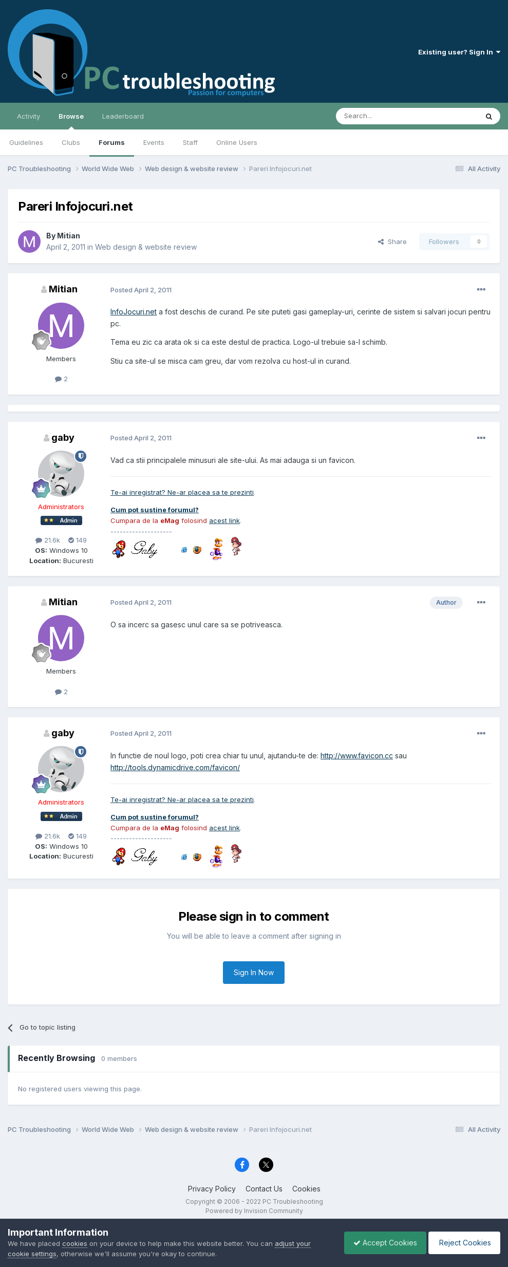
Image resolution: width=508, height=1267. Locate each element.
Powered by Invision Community (254, 1211)
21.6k (47, 540)
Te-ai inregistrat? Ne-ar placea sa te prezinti (182, 492)
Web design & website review (146, 247)
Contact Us (264, 1188)
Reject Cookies (463, 1242)
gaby (62, 437)
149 (77, 540)
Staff (190, 142)
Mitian (68, 235)
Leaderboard (123, 116)
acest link (224, 520)
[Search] (380, 116)
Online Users (236, 142)
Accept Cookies (380, 1242)
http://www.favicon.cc (357, 755)
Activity (28, 116)
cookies (74, 1243)
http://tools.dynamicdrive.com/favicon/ (175, 767)
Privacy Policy (212, 1188)
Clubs (71, 142)
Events (153, 142)
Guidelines (26, 142)
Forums (112, 142)
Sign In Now (254, 972)
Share (392, 241)
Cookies (306, 1188)
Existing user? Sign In (459, 52)
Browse (71, 120)
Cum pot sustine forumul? (154, 510)
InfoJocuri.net (133, 311)
